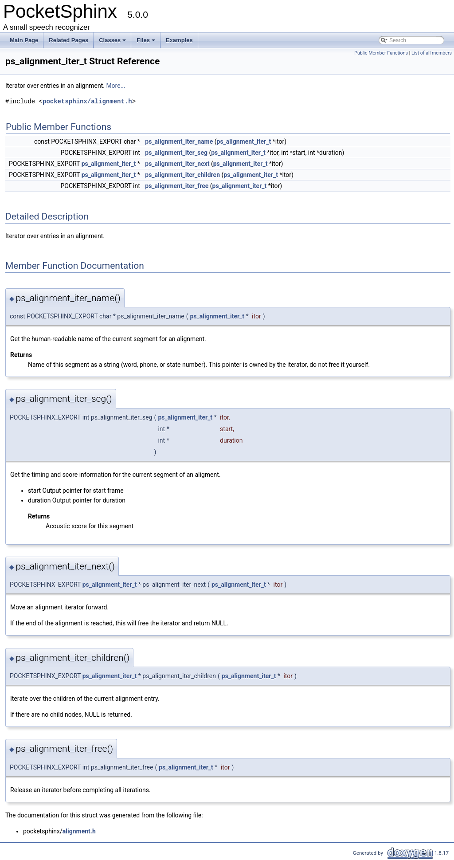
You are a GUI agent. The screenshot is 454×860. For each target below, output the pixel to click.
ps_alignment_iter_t (244, 141)
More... (115, 85)
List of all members (431, 53)
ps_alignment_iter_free (176, 185)
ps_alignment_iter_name (179, 141)
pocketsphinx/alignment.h (87, 101)
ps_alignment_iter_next (177, 163)
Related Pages (68, 40)
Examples (179, 40)
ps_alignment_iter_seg (176, 152)
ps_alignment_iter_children (182, 174)
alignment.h (79, 831)
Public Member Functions (381, 53)
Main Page (24, 40)
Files (146, 40)
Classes (112, 40)
